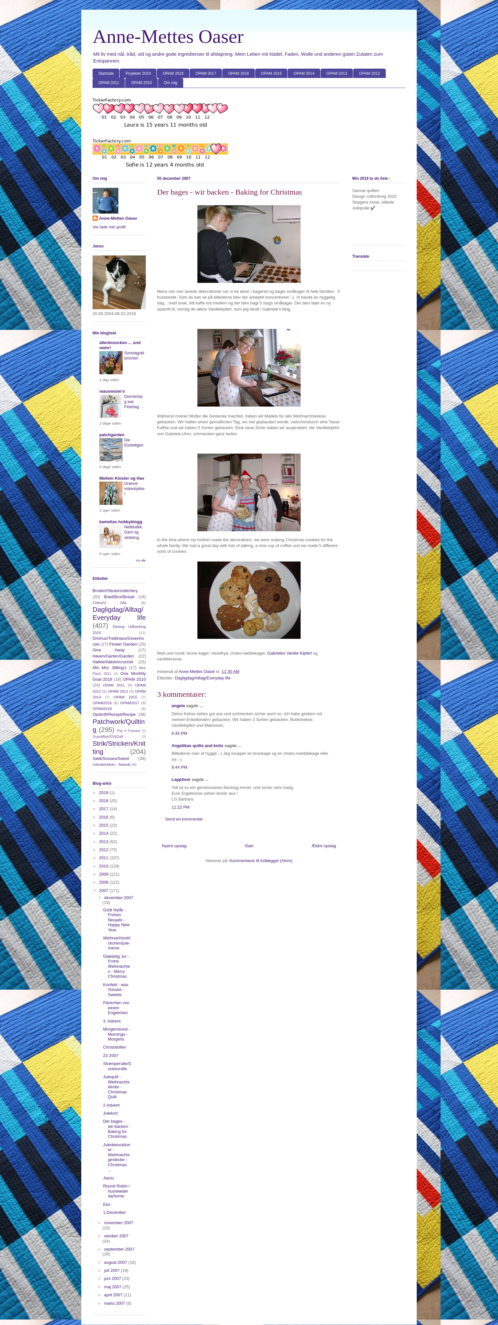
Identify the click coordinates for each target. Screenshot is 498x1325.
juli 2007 (112, 1270)
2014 (104, 833)
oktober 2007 (116, 1236)
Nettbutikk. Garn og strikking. (133, 532)
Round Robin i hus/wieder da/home (116, 1191)
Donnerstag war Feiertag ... (133, 401)
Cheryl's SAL (110, 602)
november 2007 (118, 1222)
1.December (114, 1212)
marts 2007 (115, 1303)
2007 (104, 890)
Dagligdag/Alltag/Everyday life (203, 678)
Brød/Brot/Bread (119, 596)
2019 (104, 792)
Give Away (109, 650)
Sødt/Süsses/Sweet (111, 758)
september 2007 (119, 1249)
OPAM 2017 (205, 73)
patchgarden (111, 434)
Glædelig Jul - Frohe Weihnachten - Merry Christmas (116, 966)
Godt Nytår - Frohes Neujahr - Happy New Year (116, 919)
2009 (104, 874)
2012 (104, 849)
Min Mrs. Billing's (109, 667)
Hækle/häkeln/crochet (113, 661)
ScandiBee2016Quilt (108, 736)
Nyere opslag (174, 845)
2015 (104, 825)
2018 (104, 800)
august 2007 (116, 1262)
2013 (104, 841)
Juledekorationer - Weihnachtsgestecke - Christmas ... (116, 1157)
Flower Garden (123, 644)
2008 (104, 882)
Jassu (108, 1178)
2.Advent (111, 1105)
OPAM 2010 (141, 83)
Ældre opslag (323, 845)
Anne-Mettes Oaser (168, 36)
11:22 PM (181, 807)
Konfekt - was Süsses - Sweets (115, 989)
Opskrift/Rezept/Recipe (114, 714)
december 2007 (118, 897)
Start (248, 845)
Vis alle (141, 560)
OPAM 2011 (108, 83)
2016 (104, 817)
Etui (106, 1204)
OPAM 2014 (304, 73)
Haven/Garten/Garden (113, 656)
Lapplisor (181, 779)
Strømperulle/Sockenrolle (117, 1066)
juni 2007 (113, 1278)
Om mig (170, 83)
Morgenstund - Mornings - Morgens (116, 1034)
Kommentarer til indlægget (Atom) (261, 860)
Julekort (110, 1113)
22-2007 (110, 1055)
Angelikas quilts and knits (197, 745)
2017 (104, 808)
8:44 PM (179, 767)
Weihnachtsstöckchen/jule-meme (116, 943)
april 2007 (114, 1294)
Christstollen (114, 1047)
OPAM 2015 (271, 73)
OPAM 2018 (173, 73)
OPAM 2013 (336, 73)
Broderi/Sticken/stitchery (115, 590)
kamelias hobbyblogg (120, 521)
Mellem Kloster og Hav (121, 478)
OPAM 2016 (238, 73)
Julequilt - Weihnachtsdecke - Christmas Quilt (116, 1086)
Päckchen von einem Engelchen (116, 1007)
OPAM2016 (102, 703)
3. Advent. (112, 1021)
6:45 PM (179, 733)
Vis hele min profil (109, 227)
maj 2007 (113, 1286)
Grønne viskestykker (134, 488)
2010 (104, 866)
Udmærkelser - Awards (112, 764)
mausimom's (112, 391)
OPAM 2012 (369, 73)
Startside (106, 73)
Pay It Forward (128, 731)
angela (178, 705)
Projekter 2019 (138, 73)
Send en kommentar (184, 819)
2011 (104, 857)
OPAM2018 (102, 708)
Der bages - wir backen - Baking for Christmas (116, 1129)
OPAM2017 (129, 703)
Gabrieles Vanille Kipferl (290, 653)
